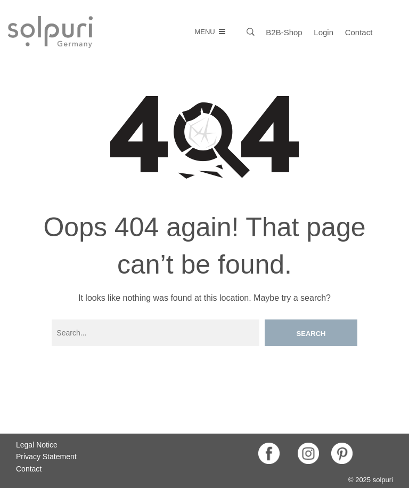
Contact (359, 32)
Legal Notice (37, 445)
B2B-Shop (284, 32)
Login (323, 32)
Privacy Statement (46, 456)
